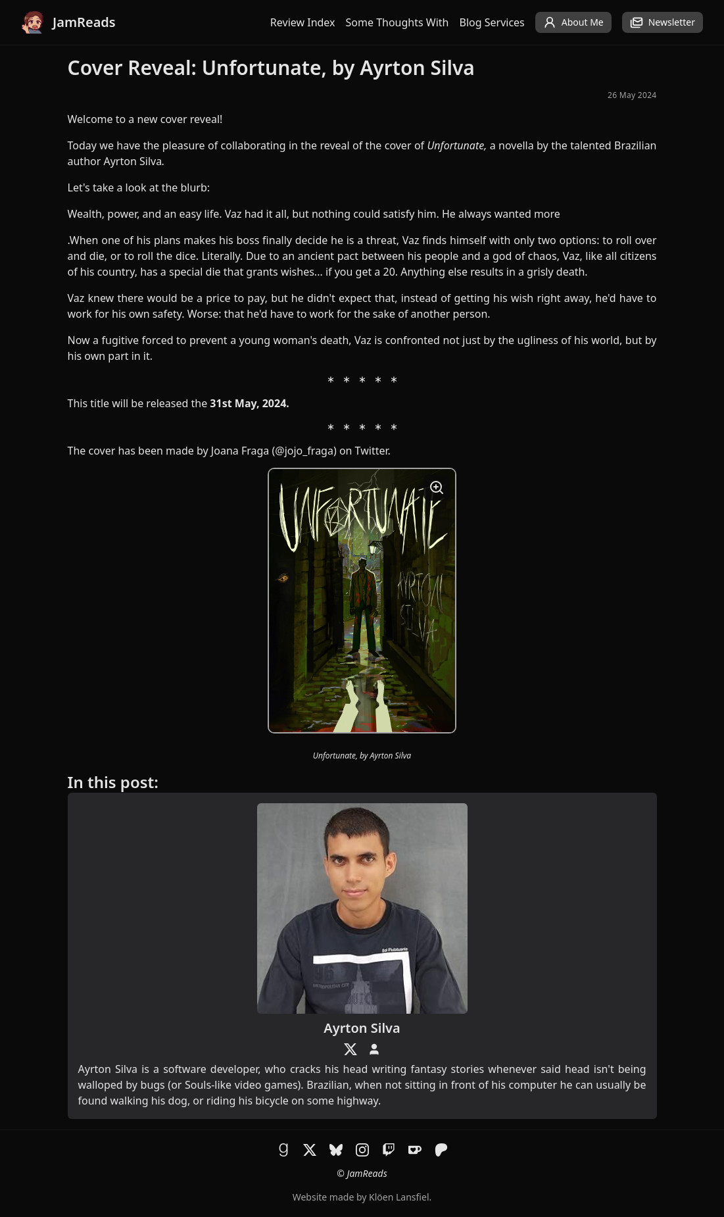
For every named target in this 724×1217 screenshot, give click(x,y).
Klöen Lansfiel (399, 1197)
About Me (573, 22)
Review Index (302, 22)
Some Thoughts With (397, 22)
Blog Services (492, 22)
